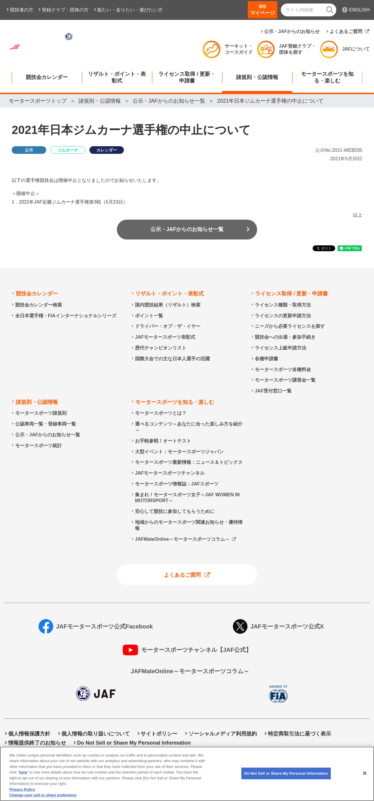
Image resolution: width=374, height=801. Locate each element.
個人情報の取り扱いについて (95, 734)
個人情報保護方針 (29, 734)
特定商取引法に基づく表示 (299, 734)
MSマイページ (262, 10)
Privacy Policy (22, 793)
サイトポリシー (159, 734)
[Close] (364, 777)
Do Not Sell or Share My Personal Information (134, 743)
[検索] (329, 10)
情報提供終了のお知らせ (37, 743)
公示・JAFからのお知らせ (292, 31)
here (23, 776)
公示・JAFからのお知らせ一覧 (187, 229)
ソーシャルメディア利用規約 (222, 734)
